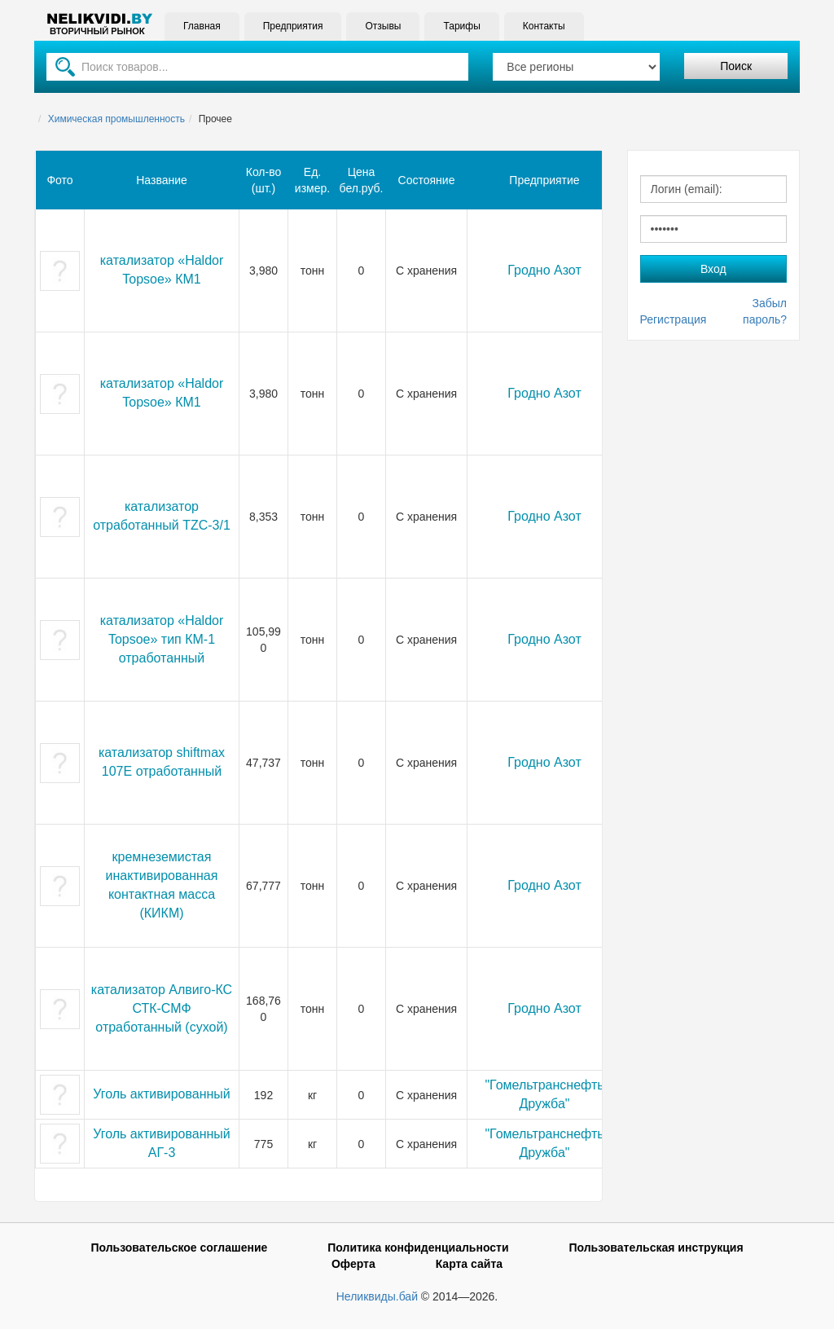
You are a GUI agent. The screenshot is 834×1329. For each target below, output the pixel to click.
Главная (202, 26)
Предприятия (293, 26)
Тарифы (461, 26)
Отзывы (383, 26)
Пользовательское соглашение (178, 1247)
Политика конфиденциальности (417, 1247)
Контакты (544, 26)
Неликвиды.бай (377, 1296)
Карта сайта (469, 1263)
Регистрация (673, 319)
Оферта (353, 1263)
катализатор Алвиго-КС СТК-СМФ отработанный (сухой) (161, 1008)
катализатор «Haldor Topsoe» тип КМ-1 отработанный (162, 639)
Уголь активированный (161, 1094)
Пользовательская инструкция (655, 1247)
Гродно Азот (544, 270)
